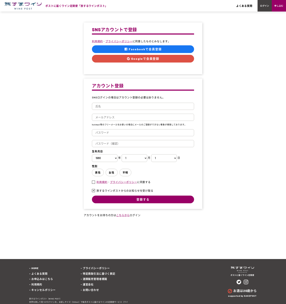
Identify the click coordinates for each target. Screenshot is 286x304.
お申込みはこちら (42, 282)
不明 (125, 177)
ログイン (248, 7)
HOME (35, 272)
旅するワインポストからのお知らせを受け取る (124, 195)
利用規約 (97, 45)
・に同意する (123, 186)
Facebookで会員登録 (143, 53)
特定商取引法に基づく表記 (99, 277)
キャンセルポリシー (43, 293)
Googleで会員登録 (143, 63)
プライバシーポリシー (118, 45)
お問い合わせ (91, 293)
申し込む (273, 7)
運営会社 (88, 288)
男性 (98, 177)
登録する (143, 204)
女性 (111, 177)
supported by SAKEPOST (242, 300)
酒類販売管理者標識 (95, 282)
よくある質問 (223, 7)
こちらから (123, 220)
